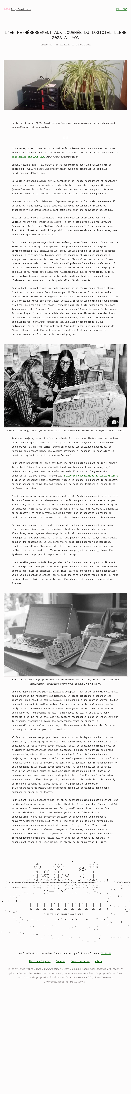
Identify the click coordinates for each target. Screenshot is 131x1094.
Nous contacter (80, 979)
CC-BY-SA (106, 971)
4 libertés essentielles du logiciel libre (91, 475)
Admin (98, 979)
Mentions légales (40, 979)
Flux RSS (121, 9)
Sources (60, 979)
